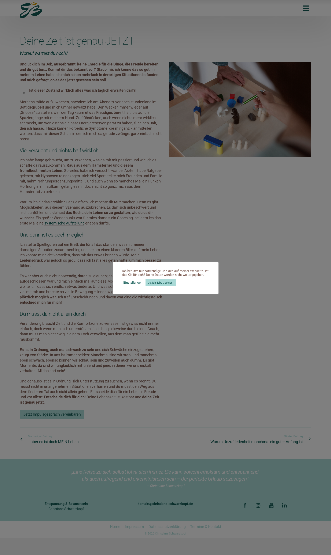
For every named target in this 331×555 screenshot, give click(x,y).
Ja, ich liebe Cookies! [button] (160, 282)
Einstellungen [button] (132, 282)
